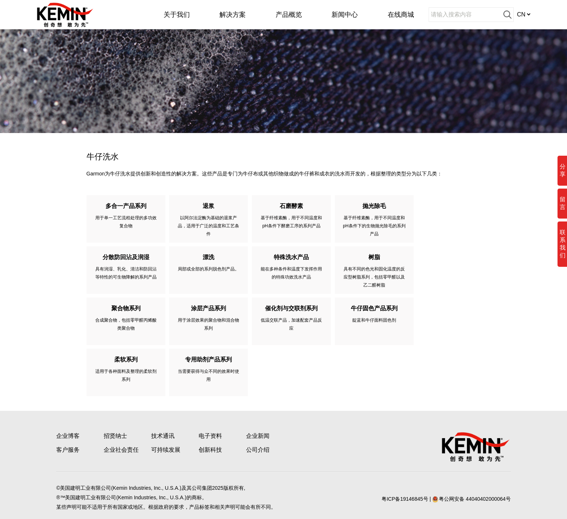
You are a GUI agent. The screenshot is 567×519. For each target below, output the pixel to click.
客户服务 (68, 450)
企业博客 (68, 436)
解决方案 (232, 14)
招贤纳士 (115, 436)
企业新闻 (257, 436)
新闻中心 (345, 14)
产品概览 (289, 14)
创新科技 (210, 450)
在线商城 (401, 14)
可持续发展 (165, 450)
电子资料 (210, 436)
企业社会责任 (121, 450)
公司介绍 (257, 450)
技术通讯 (163, 436)
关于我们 (177, 14)
